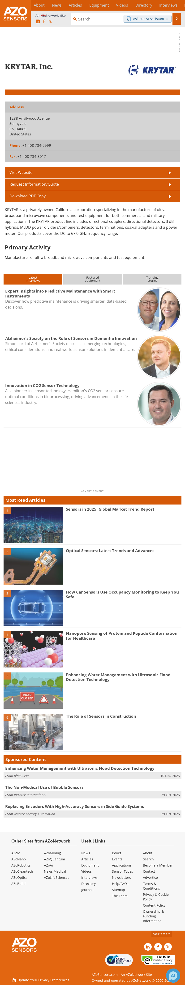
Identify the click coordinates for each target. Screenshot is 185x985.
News (85, 853)
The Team (120, 896)
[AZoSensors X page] (50, 21)
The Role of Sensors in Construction (101, 716)
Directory (88, 883)
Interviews (89, 877)
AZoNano (18, 859)
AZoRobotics (21, 865)
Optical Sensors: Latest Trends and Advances (110, 550)
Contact (149, 871)
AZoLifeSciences (56, 877)
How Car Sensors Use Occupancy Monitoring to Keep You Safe (122, 594)
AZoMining (52, 853)
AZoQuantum (54, 859)
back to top (162, 934)
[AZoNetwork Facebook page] (44, 21)
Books (116, 853)
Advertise (150, 877)
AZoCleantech (22, 871)
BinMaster (21, 775)
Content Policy (154, 905)
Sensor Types (122, 871)
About (147, 853)
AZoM (15, 853)
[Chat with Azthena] (173, 976)
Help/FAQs (120, 883)
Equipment (90, 865)
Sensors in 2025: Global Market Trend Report (110, 509)
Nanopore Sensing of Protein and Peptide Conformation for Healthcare (121, 636)
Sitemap (118, 889)
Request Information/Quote (34, 184)
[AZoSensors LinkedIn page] (38, 21)
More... (176, 5)
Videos (86, 871)
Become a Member (158, 865)
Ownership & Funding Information (153, 916)
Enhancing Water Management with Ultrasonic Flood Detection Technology (118, 677)
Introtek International (30, 795)
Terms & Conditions (151, 886)
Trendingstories (152, 279)
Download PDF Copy (27, 196)
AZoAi (48, 865)
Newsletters (121, 877)
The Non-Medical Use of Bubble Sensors (44, 787)
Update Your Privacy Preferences (40, 979)
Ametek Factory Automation (34, 814)
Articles (87, 859)
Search (148, 859)
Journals (87, 889)
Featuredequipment (92, 279)
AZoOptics (19, 877)
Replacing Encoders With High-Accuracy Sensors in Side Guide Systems (74, 806)
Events (117, 859)
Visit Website (20, 172)
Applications (122, 865)
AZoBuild (18, 883)
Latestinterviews (33, 279)
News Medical (55, 871)
